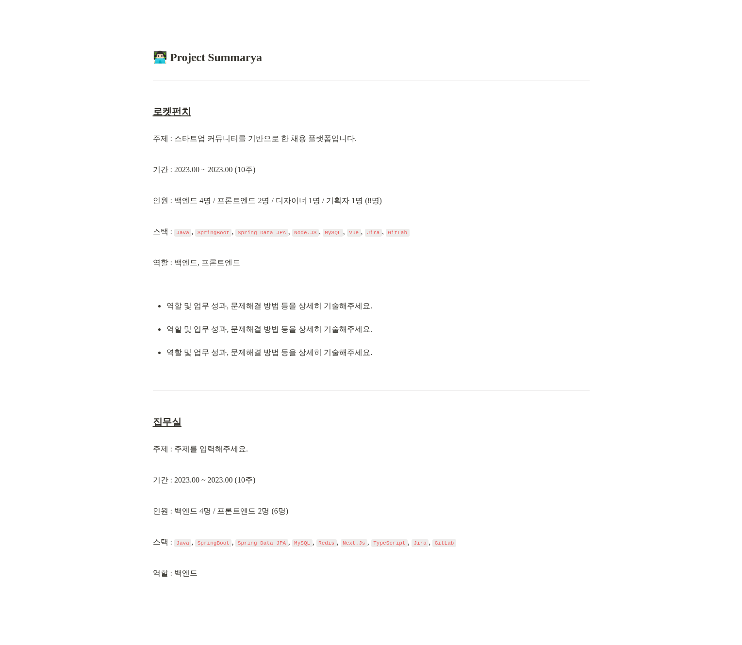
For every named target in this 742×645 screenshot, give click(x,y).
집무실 (167, 422)
